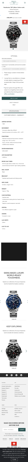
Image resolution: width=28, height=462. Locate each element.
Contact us (17, 416)
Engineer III (4, 392)
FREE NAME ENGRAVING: (7, 58)
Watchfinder (17, 386)
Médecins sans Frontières (20, 396)
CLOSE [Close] (14, 459)
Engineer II (4, 390)
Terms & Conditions (23, 438)
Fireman (3, 400)
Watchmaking (4, 410)
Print (14, 105)
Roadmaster (4, 396)
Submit (22, 429)
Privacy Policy (5, 438)
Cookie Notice (17, 438)
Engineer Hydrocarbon (6, 386)
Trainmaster (4, 398)
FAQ (16, 414)
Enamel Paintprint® (19, 394)
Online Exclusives (18, 392)
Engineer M (4, 394)
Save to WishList (14, 102)
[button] (13, 48)
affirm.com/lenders (9, 94)
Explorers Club (5, 412)
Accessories (17, 390)
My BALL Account (18, 408)
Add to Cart (14, 98)
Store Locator (17, 410)
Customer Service (18, 412)
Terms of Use (11, 438)
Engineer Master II (5, 388)
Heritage (3, 408)
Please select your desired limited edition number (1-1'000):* (14, 65)
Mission (3, 414)
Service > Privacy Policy (19, 435)
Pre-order (16, 388)
